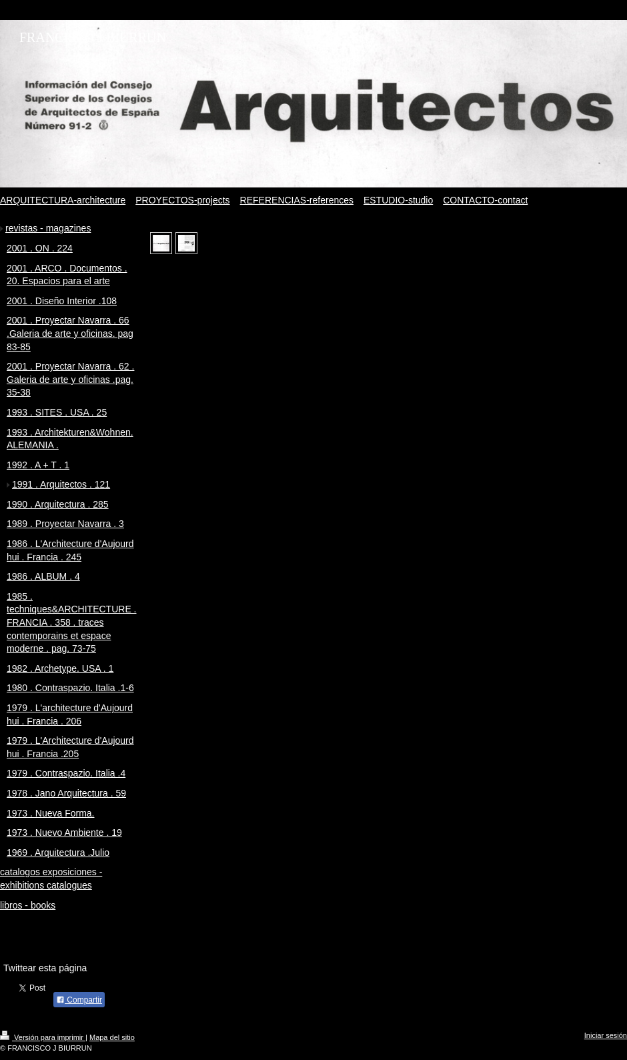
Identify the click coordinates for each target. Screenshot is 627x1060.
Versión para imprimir (42, 1037)
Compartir (79, 1000)
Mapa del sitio (112, 1037)
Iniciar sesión (605, 1035)
